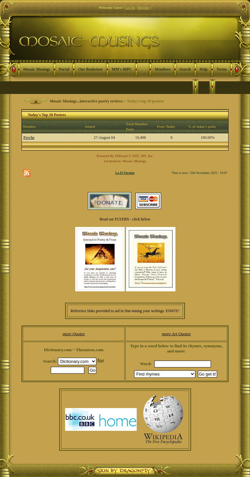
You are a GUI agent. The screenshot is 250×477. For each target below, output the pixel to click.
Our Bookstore (90, 69)
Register (143, 7)
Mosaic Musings (36, 69)
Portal (64, 69)
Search (185, 69)
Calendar (224, 86)
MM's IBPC (122, 69)
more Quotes (73, 333)
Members (163, 69)
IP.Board (121, 156)
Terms (221, 69)
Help (204, 69)
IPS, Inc (146, 156)
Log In (130, 7)
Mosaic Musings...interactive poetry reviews (86, 101)
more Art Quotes (176, 333)
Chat (204, 86)
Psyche (29, 137)
